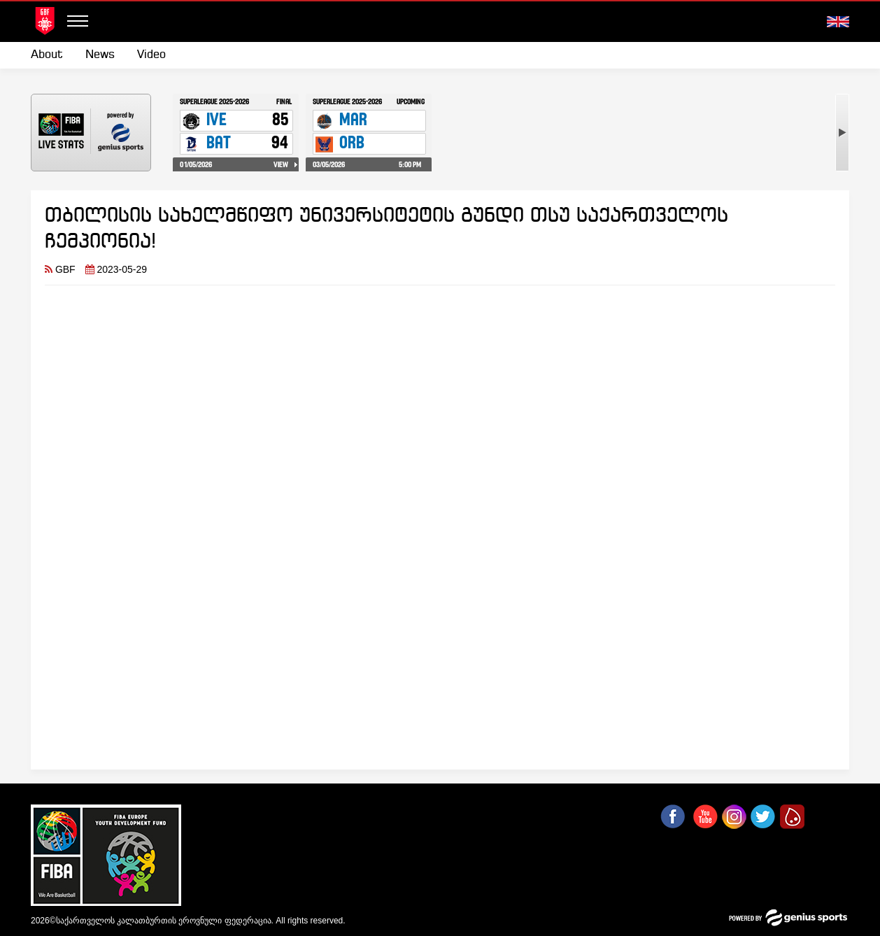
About (47, 55)
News (100, 55)
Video (151, 55)
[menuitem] (52, 55)
